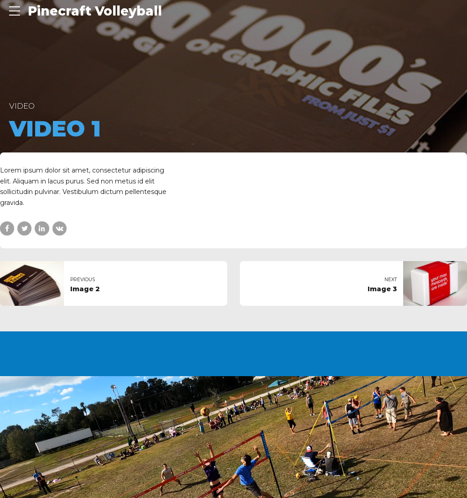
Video (22, 105)
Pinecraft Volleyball (95, 11)
